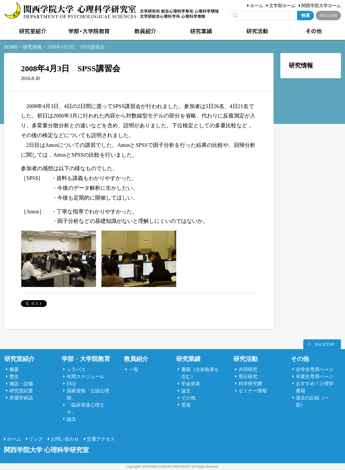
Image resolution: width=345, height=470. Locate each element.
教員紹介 (144, 31)
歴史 (14, 376)
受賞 (186, 405)
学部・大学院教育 (88, 31)
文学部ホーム (282, 5)
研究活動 (257, 31)
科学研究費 (250, 383)
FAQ (71, 383)
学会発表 (190, 383)
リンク (36, 439)
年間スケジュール (85, 376)
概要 (14, 369)
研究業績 (200, 31)
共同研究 (248, 369)
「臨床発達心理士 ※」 (85, 408)
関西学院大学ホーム (321, 5)
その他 (313, 31)
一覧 (133, 369)
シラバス (76, 369)
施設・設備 (21, 383)
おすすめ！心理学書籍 (315, 387)
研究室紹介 (32, 31)
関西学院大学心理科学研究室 (70, 11)
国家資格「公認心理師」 (88, 394)
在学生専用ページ (315, 369)
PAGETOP (324, 344)
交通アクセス (101, 439)
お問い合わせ (65, 439)
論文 (71, 419)
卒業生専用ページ (315, 376)
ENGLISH (328, 15)
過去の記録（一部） (312, 401)
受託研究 (248, 376)
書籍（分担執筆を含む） (200, 373)
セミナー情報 (253, 390)
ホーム (256, 5)
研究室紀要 (21, 390)
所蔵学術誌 (21, 397)
